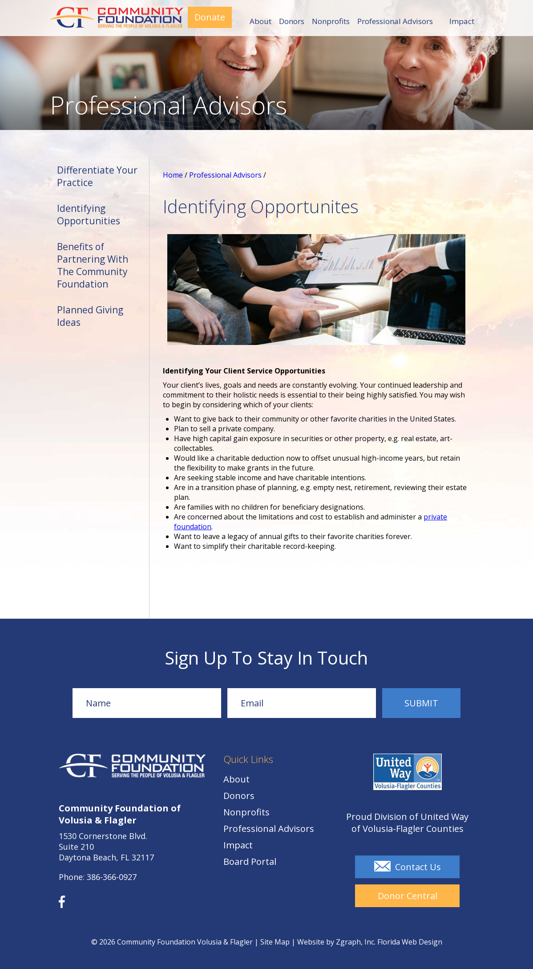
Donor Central (407, 896)
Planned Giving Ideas (90, 316)
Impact (461, 21)
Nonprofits (331, 21)
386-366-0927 (112, 877)
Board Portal (249, 861)
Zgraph (348, 942)
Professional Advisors (395, 21)
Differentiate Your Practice (97, 176)
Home (173, 175)
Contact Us (407, 867)
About (260, 21)
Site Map (275, 942)
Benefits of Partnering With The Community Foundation (92, 265)
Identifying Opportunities (88, 214)
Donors (291, 21)
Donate (209, 17)
